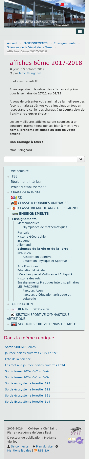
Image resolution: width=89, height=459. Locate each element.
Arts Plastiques (27, 266)
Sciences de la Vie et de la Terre (29, 47)
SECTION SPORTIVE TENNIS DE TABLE (43, 324)
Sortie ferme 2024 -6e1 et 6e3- (27, 377)
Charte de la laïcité (25, 192)
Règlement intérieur (26, 182)
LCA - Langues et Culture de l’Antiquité (44, 274)
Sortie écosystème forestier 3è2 (27, 389)
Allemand (24, 244)
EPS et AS (24, 252)
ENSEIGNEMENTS (35, 43)
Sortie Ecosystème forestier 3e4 (27, 401)
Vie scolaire (20, 171)
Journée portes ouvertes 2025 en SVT (31, 353)
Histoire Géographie (31, 236)
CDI (17, 197)
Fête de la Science (18, 359)
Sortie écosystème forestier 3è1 (27, 395)
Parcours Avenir (34, 290)
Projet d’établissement (28, 187)
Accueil (12, 43)
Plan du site (42, 446)
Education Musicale (31, 270)
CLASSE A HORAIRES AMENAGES (39, 203)
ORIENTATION (22, 304)
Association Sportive (37, 256)
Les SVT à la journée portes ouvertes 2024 (35, 365)
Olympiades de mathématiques (45, 227)
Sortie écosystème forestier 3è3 (27, 383)
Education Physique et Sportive (45, 260)
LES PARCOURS (28, 286)
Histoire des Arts (29, 278)
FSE (15, 176)
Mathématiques (28, 223)
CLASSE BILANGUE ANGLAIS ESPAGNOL (45, 208)
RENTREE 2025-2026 (30, 309)
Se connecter (18, 446)
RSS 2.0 (41, 450)
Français (23, 232)
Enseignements (64, 43)
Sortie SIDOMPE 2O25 (20, 347)
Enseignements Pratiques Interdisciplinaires (48, 282)
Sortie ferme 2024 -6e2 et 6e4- (27, 371)
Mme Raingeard (30, 73)
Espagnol (23, 240)
